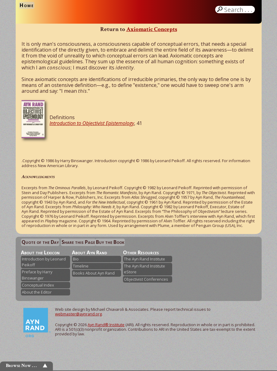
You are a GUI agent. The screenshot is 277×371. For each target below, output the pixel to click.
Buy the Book (110, 242)
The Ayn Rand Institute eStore (144, 269)
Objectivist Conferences (146, 279)
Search (239, 9)
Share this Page (78, 242)
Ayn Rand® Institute (106, 324)
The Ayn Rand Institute (144, 259)
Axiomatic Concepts (151, 29)
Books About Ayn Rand (94, 273)
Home (27, 5)
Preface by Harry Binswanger (37, 274)
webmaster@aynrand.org (78, 314)
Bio (76, 259)
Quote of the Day (40, 242)
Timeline (81, 266)
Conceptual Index (38, 285)
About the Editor (37, 292)
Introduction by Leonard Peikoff (44, 262)
